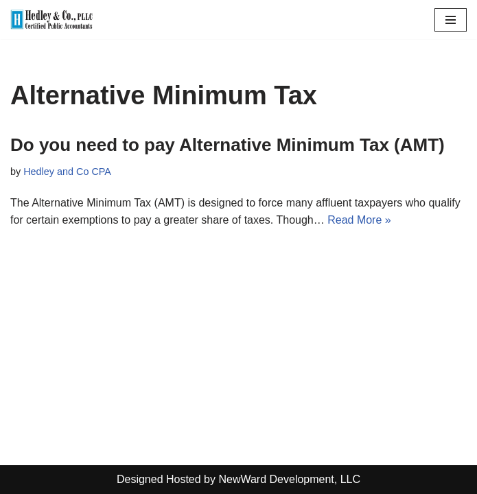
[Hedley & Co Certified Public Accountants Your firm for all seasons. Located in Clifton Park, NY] (51, 20)
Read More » (359, 220)
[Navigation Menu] (450, 20)
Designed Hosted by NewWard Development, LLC (238, 479)
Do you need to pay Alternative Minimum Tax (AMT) (227, 144)
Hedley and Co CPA (67, 171)
